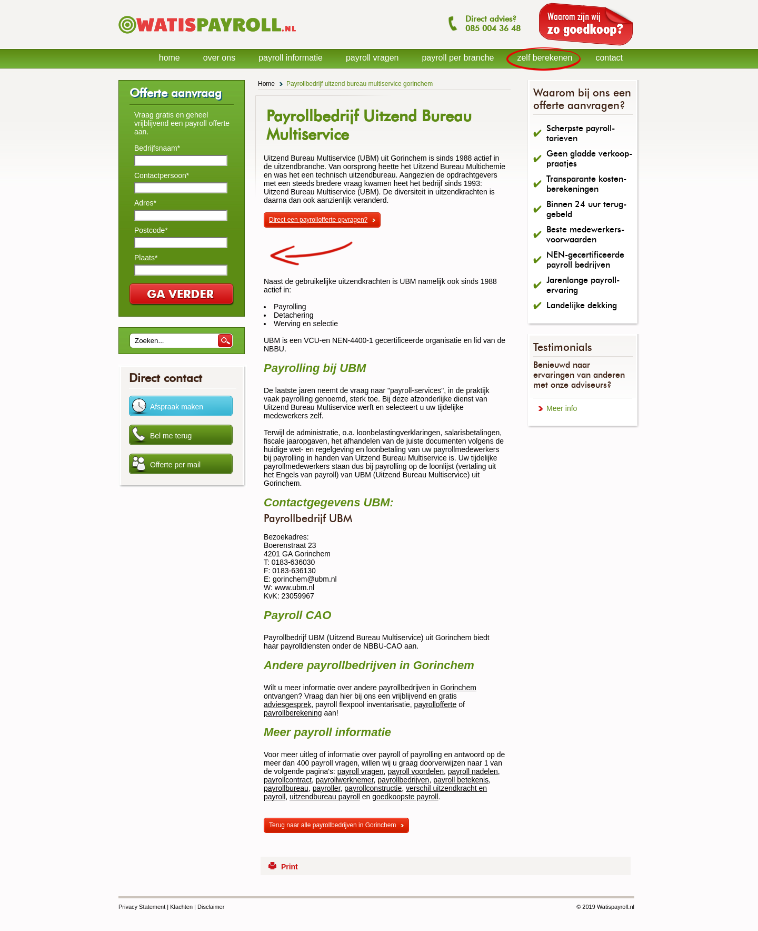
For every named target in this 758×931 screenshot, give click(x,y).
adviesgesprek (287, 704)
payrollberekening (293, 713)
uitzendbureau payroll (325, 796)
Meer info (561, 408)
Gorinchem (458, 687)
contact (609, 57)
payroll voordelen (415, 771)
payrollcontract (288, 780)
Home (266, 83)
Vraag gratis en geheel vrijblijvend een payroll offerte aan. (182, 123)
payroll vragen (360, 771)
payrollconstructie (373, 788)
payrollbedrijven (403, 780)
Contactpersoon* (161, 175)
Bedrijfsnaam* (157, 148)
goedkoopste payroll (405, 796)
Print (289, 867)
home (169, 57)
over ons (219, 57)
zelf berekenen (544, 57)
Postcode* (151, 230)
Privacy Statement (141, 907)
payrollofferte (435, 704)
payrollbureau (286, 788)
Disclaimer (210, 907)
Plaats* (145, 257)
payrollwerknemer (345, 780)
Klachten (181, 907)
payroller (327, 788)
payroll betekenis (460, 780)
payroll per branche (458, 57)
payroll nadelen (473, 771)
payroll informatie (290, 57)
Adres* (145, 203)
